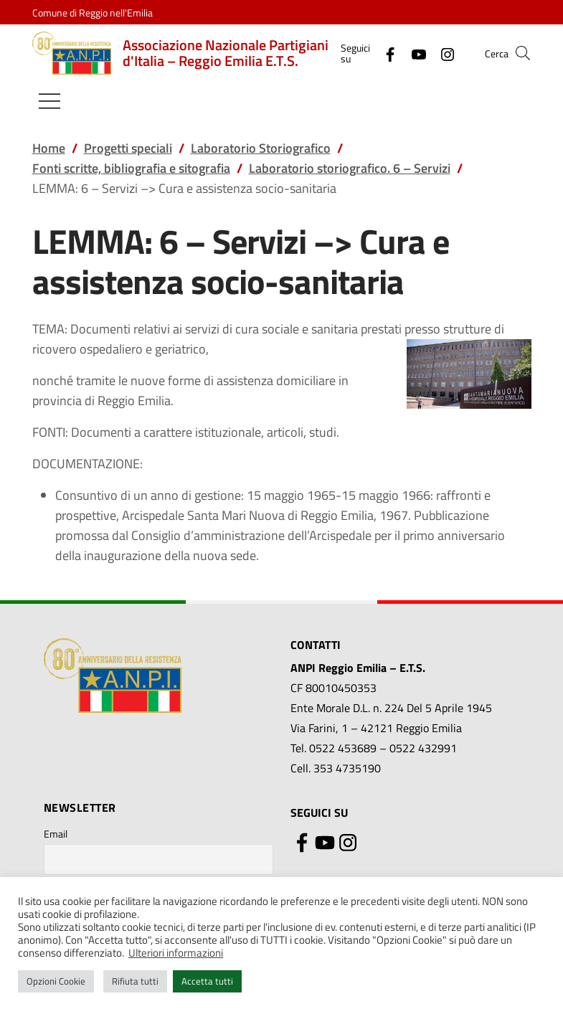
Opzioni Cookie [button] (56, 981)
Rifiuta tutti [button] (135, 981)
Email (55, 833)
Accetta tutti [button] (207, 981)
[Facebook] (384, 52)
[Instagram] (441, 52)
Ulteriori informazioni (175, 952)
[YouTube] (413, 52)
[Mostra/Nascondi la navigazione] (49, 101)
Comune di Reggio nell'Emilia (92, 12)
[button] (522, 53)
